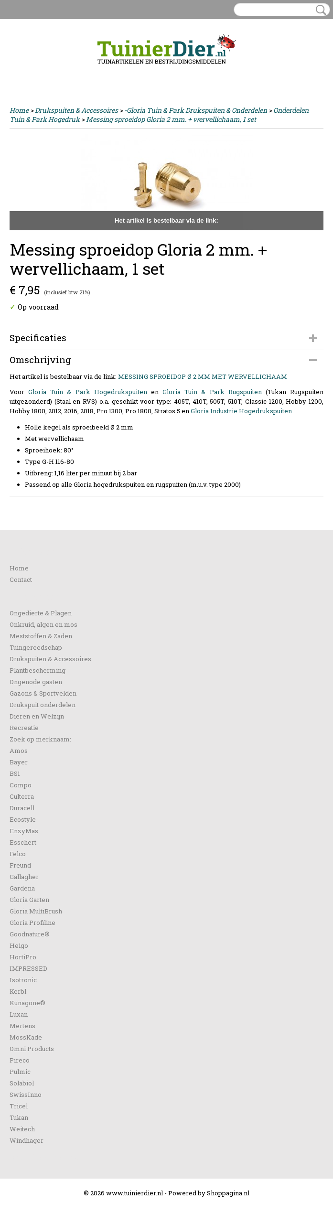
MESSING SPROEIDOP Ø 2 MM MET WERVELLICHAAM (202, 376)
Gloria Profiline (32, 922)
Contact (21, 579)
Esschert (23, 842)
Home (19, 110)
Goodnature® (30, 934)
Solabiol (22, 1083)
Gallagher (24, 876)
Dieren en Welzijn (37, 716)
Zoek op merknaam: (40, 739)
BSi (15, 773)
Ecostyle (23, 819)
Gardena (22, 888)
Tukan (19, 1117)
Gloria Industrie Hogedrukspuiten (241, 411)
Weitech (22, 1129)
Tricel (19, 1106)
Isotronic (23, 980)
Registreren (59, 72)
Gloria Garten (29, 899)
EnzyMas (24, 831)
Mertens (22, 1025)
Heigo (19, 945)
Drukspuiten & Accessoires (76, 110)
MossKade (26, 1037)
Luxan (19, 1014)
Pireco (20, 1060)
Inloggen (23, 72)
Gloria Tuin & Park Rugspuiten (212, 391)
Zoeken (319, 10)
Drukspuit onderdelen (42, 704)
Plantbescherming (37, 670)
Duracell (22, 808)
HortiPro (23, 957)
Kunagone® (27, 1002)
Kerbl (18, 991)
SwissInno (26, 1094)
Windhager (26, 1140)
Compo (21, 785)
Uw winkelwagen (291, 72)
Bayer (19, 762)
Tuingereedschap (36, 647)
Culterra (22, 796)
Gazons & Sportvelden (43, 693)
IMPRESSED (28, 968)
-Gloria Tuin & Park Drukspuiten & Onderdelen (195, 110)
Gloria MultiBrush (36, 911)
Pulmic (20, 1071)
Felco (18, 853)
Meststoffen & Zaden (41, 636)
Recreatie (24, 727)
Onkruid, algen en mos (43, 624)
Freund (20, 865)
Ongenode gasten (36, 681)
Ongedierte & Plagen (41, 613)
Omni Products (32, 1048)
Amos (19, 750)
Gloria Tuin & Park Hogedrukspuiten (87, 391)
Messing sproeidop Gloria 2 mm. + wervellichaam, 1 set (171, 119)
